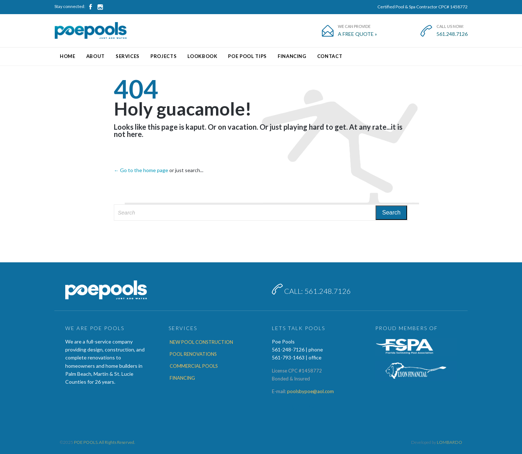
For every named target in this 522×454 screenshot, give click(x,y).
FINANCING (182, 378)
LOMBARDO (449, 442)
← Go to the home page (141, 170)
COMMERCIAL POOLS (194, 366)
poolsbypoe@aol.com (310, 391)
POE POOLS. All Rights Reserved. (104, 442)
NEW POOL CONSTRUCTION (201, 342)
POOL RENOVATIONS (193, 354)
